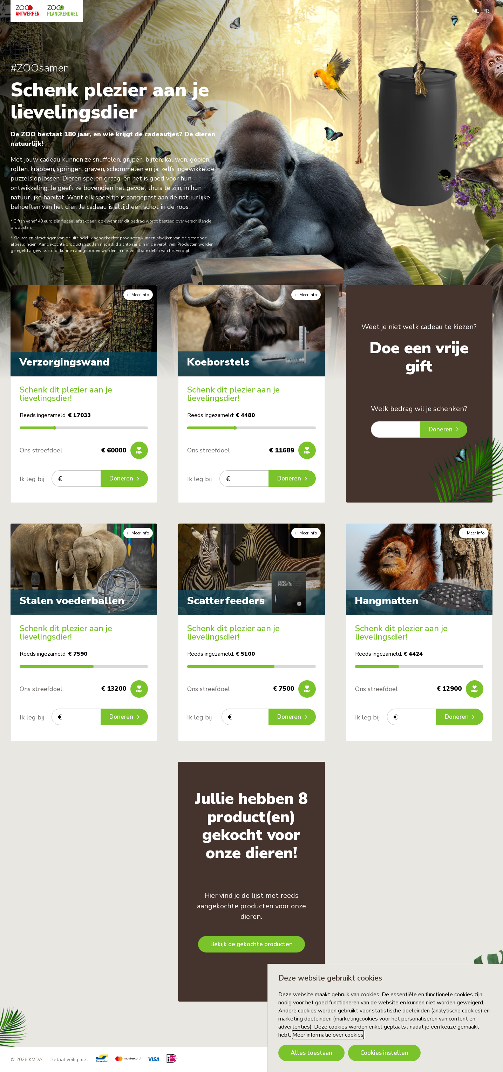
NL (475, 11)
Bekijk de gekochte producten (251, 944)
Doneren (124, 478)
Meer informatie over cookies (327, 1035)
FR (486, 11)
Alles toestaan (311, 1053)
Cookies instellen (384, 1053)
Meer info (138, 294)
